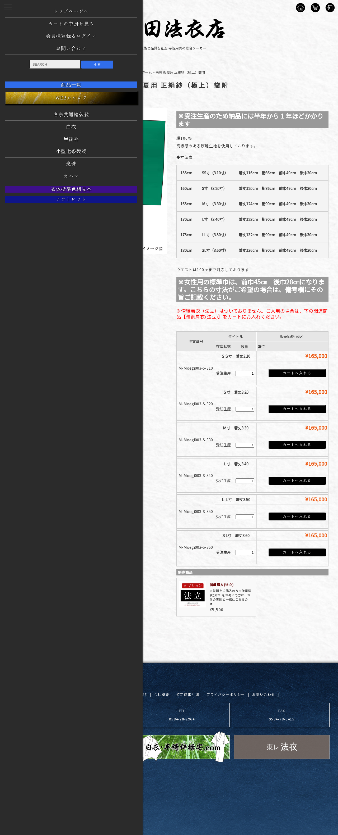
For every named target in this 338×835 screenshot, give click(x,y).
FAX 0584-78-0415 (281, 714)
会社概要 (161, 694)
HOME (141, 694)
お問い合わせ (263, 694)
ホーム (147, 72)
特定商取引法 (188, 694)
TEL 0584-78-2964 (182, 714)
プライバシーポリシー (225, 694)
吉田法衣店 (56, 783)
